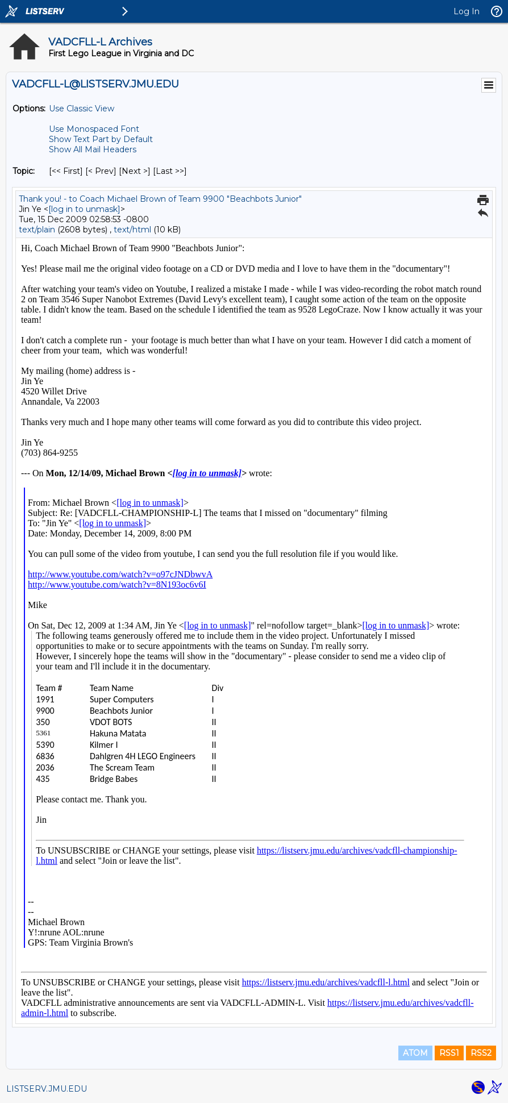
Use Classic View (81, 108)
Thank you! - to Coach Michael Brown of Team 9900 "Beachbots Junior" (160, 199)
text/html (132, 229)
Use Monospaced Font (94, 129)
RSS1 (449, 1053)
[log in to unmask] (84, 209)
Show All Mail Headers (92, 149)
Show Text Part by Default (101, 139)
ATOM (415, 1053)
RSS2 (481, 1053)
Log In (466, 11)
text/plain (37, 229)
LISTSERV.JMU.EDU (46, 1089)
